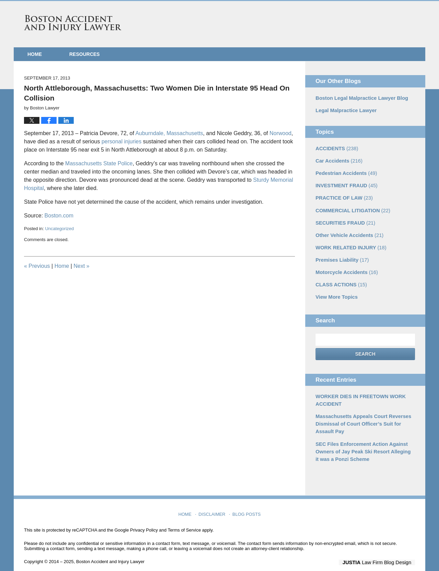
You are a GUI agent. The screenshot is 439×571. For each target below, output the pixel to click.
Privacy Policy (144, 521)
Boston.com (59, 215)
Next (81, 266)
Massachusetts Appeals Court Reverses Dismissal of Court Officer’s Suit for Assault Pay (361, 417)
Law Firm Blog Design (382, 553)
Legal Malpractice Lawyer (345, 109)
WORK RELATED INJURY (349, 243)
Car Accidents (338, 159)
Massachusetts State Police (99, 163)
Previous (37, 266)
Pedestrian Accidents (345, 171)
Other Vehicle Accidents (348, 231)
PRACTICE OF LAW (343, 195)
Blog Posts (246, 504)
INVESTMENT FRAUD (345, 183)
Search (365, 348)
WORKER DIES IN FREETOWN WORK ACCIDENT (358, 394)
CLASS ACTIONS (340, 279)
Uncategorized (59, 228)
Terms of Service (184, 521)
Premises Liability (341, 255)
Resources (84, 54)
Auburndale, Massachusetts (169, 133)
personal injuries (122, 141)
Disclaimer (212, 504)
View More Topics (336, 291)
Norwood (281, 133)
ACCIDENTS (336, 147)
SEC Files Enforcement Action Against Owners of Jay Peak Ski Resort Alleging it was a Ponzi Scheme (363, 443)
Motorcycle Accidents (345, 267)
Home (34, 54)
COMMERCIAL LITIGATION (351, 207)
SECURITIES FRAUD (344, 219)
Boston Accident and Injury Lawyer (72, 23)
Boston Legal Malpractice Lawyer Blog (360, 97)
